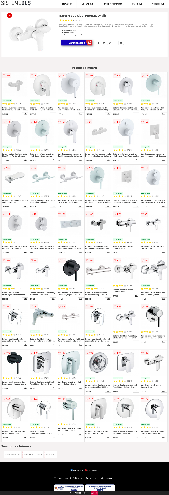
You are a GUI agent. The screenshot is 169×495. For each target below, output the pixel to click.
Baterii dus (137, 3)
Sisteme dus (66, 3)
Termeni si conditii (62, 478)
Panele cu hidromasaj (112, 3)
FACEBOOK (77, 470)
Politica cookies (106, 478)
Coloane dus (87, 3)
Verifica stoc (80, 42)
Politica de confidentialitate (85, 478)
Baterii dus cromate (33, 454)
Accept (94, 492)
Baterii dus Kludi (12, 454)
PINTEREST (91, 470)
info (25, 114)
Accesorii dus (158, 3)
